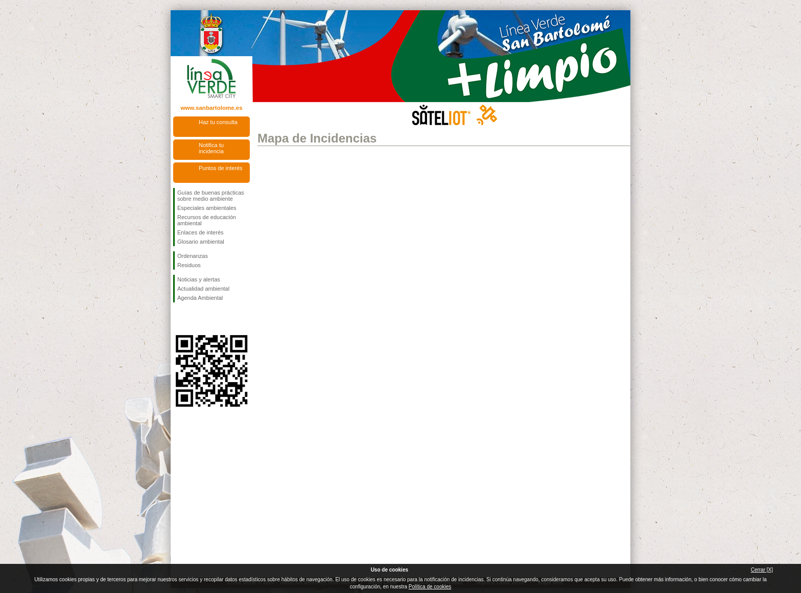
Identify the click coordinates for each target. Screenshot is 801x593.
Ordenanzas (192, 256)
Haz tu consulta (218, 122)
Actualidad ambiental (203, 289)
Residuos (189, 265)
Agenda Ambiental (200, 298)
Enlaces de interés (200, 232)
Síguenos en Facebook (179, 319)
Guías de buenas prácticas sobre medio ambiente (210, 195)
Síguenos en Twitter (196, 319)
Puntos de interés (221, 168)
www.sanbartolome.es (211, 108)
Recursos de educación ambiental (206, 220)
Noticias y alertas (198, 279)
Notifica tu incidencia (211, 148)
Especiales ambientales (207, 208)
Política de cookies (430, 586)
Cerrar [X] (762, 570)
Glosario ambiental (200, 242)
